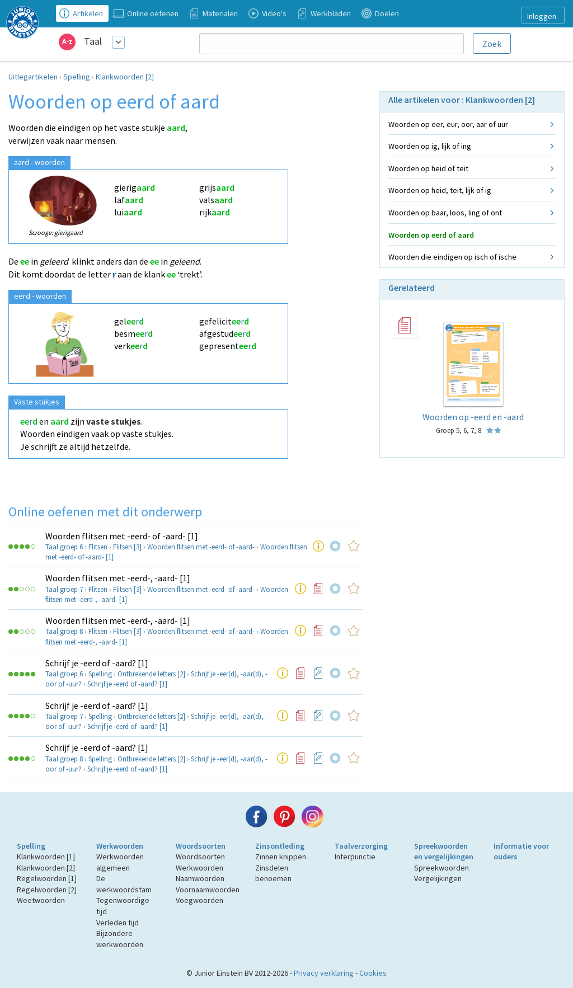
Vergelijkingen (438, 878)
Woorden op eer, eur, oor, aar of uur (448, 124)
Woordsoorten (201, 846)
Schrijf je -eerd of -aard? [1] (96, 663)
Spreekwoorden (441, 868)
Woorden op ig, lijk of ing (429, 146)
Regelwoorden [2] (47, 890)
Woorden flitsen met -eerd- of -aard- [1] (121, 536)
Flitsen (97, 547)
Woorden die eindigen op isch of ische (452, 257)
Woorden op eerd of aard (431, 235)
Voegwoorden (199, 900)
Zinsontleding (279, 846)
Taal (93, 41)
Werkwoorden (119, 846)
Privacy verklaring (324, 973)
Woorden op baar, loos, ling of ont (445, 213)
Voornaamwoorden (207, 890)
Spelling (76, 77)
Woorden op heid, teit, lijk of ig (439, 190)
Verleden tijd (117, 923)
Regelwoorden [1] (47, 878)
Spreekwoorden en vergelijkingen (443, 851)
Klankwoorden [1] (46, 856)
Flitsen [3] (127, 547)
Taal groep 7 (64, 589)
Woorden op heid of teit (428, 168)
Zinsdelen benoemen (273, 873)
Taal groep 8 (64, 631)
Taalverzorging (361, 846)
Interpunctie (355, 856)
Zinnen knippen (280, 856)
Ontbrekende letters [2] (151, 674)
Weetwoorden (41, 900)
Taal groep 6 (64, 547)
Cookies (373, 973)
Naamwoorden (200, 878)
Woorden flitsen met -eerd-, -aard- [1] (117, 578)
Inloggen (541, 16)
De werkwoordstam (124, 884)
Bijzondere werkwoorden (119, 938)
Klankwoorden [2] (125, 77)
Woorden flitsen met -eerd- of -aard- (201, 547)
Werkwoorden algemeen (120, 862)
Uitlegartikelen (33, 77)
